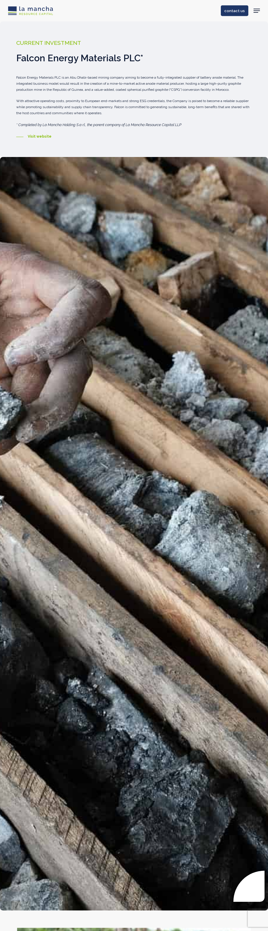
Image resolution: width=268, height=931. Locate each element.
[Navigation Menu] (257, 11)
